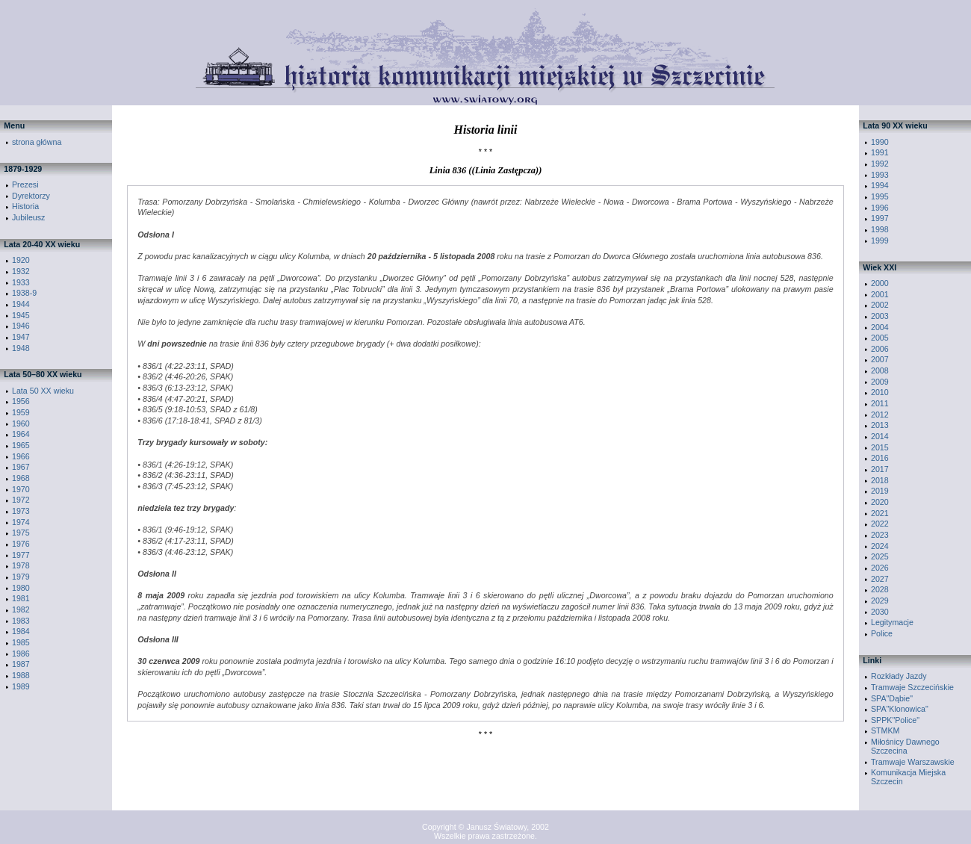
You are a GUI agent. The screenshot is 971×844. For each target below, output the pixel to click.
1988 (21, 675)
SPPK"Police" (895, 720)
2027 (880, 578)
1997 (880, 218)
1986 (21, 653)
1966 (21, 456)
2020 (880, 501)
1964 (21, 433)
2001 (880, 294)
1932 (21, 271)
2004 (880, 327)
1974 (21, 522)
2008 (880, 370)
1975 (21, 532)
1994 (880, 185)
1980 (21, 587)
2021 (880, 513)
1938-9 (24, 292)
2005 (880, 337)
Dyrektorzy (31, 195)
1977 (21, 554)
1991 (880, 152)
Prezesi (25, 184)
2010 (880, 392)
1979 (21, 576)
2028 (880, 589)
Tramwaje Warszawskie (913, 761)
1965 (21, 445)
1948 (21, 348)
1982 (21, 609)
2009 (880, 381)
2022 (880, 523)
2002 (880, 304)
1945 (21, 315)
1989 (21, 686)
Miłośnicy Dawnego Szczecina (905, 746)
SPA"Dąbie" (892, 698)
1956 (21, 401)
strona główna (36, 141)
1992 (880, 163)
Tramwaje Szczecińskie (912, 687)
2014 (880, 436)
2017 (880, 469)
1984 (21, 631)
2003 (880, 315)
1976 (21, 543)
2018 (880, 480)
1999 (880, 240)
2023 (880, 534)
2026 (880, 567)
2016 (880, 457)
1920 (21, 259)
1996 (880, 207)
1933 (21, 282)
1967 (21, 466)
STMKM (885, 730)
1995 (880, 196)
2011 (880, 403)
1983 (21, 620)
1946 (21, 325)
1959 (21, 412)
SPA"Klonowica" (899, 708)
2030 (880, 611)
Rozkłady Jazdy (899, 675)
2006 (880, 348)
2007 (880, 359)
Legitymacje (892, 622)
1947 (21, 336)
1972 (21, 499)
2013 (880, 425)
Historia (25, 206)
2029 (880, 600)
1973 (21, 510)
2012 (880, 414)
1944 (21, 304)
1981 (21, 598)
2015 (880, 447)
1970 (21, 489)
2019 (880, 490)
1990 (880, 141)
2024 (880, 546)
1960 (21, 423)
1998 (880, 229)
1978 (21, 565)
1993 (880, 174)
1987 (21, 664)
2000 (880, 283)
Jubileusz (28, 217)
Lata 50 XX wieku (43, 390)
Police (882, 633)
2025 (880, 556)
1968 (21, 478)
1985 (21, 642)
